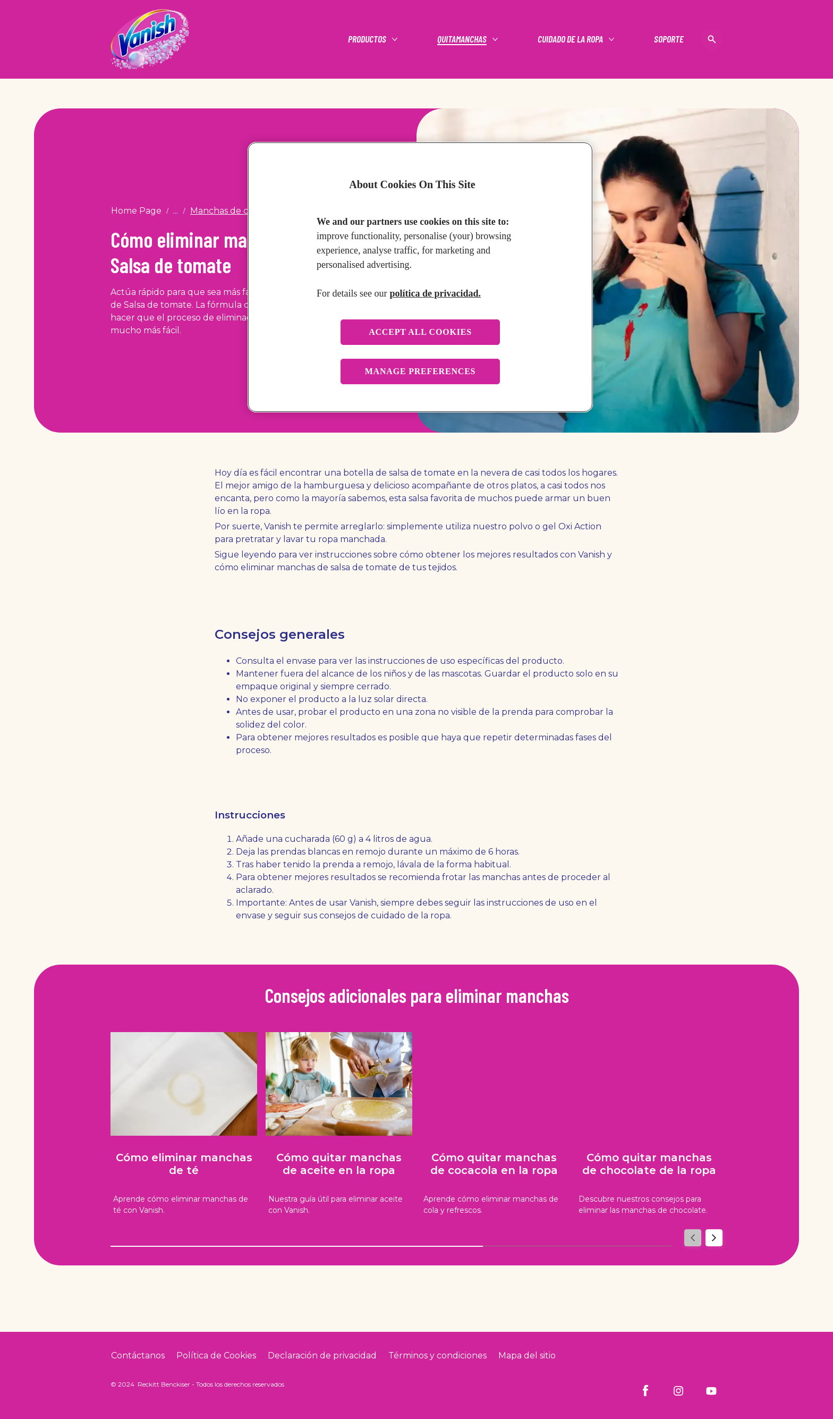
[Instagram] (678, 1391)
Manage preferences (420, 371)
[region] (420, 277)
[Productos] (367, 39)
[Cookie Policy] (216, 1356)
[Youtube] (711, 1391)
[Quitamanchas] (462, 39)
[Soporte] (668, 39)
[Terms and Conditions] (437, 1356)
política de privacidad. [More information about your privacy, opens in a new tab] (435, 293)
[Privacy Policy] (322, 1356)
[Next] (714, 1238)
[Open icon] (711, 39)
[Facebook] (645, 1391)
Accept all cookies (420, 331)
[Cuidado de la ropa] (570, 39)
